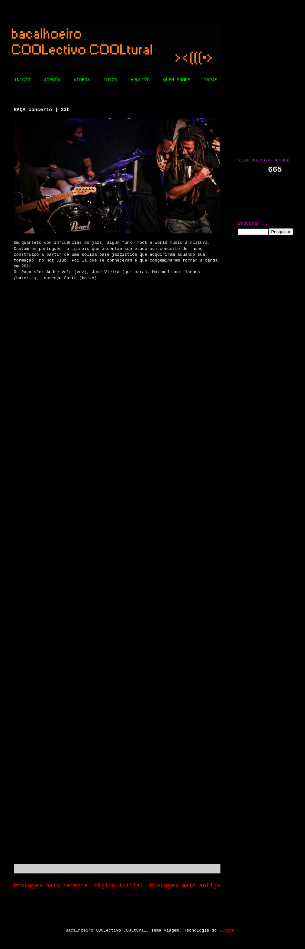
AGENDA (52, 80)
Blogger (228, 930)
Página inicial (119, 885)
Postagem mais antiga (185, 885)
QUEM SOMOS (176, 80)
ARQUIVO (140, 80)
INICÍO (22, 80)
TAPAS (211, 80)
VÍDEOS (82, 80)
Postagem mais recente (51, 885)
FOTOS (110, 80)
